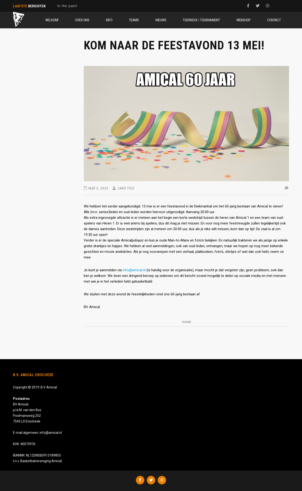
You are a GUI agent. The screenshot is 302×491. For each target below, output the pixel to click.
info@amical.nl (134, 270)
